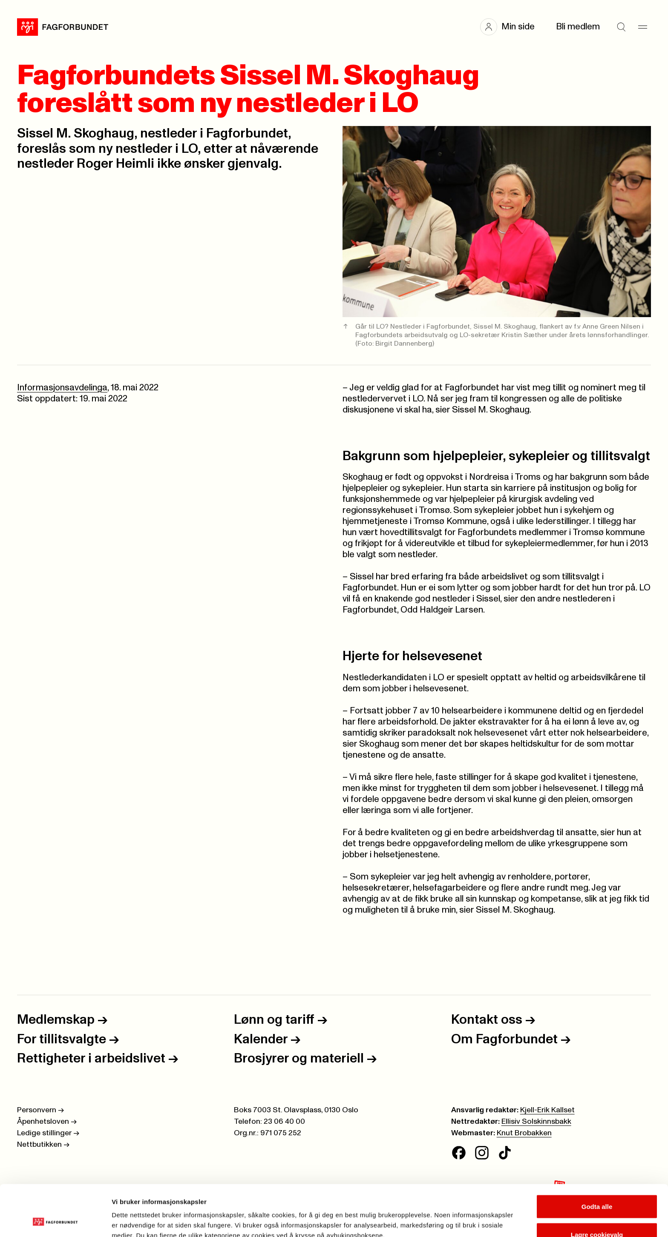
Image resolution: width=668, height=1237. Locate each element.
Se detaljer (458, 1215)
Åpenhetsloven (47, 1121)
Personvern (40, 1110)
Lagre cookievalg (597, 1186)
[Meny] (642, 26)
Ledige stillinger (48, 1133)
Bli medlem (578, 26)
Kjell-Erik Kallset (547, 1110)
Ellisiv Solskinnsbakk (536, 1121)
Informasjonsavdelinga (62, 387)
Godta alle (597, 1158)
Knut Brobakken (524, 1133)
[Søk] (621, 26)
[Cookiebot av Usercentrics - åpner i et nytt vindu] (55, 1220)
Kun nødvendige (597, 1214)
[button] (511, 26)
